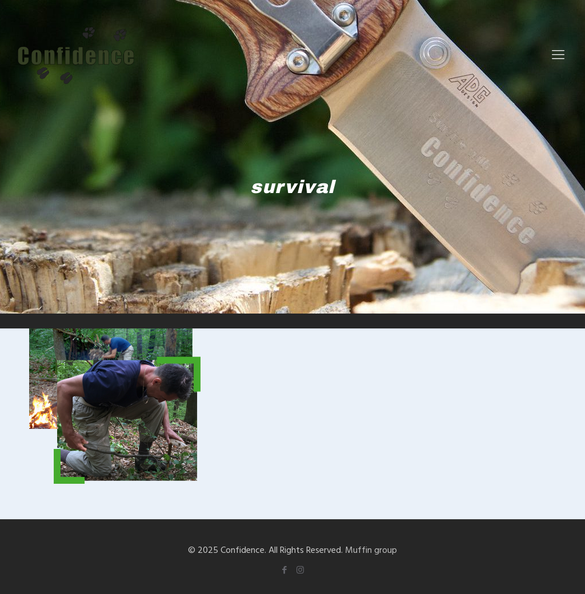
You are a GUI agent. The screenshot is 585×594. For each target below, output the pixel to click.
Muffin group (371, 549)
